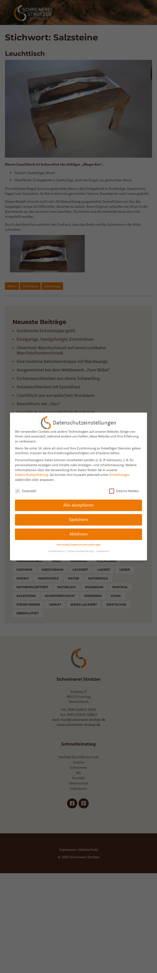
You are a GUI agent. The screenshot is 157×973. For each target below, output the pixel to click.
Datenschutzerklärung (31, 471)
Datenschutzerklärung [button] (81, 547)
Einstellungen (119, 471)
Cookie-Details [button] (56, 547)
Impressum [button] (102, 547)
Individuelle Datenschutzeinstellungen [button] (78, 540)
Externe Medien (124, 487)
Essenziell (25, 487)
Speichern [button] (78, 516)
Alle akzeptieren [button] (78, 501)
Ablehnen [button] (79, 530)
